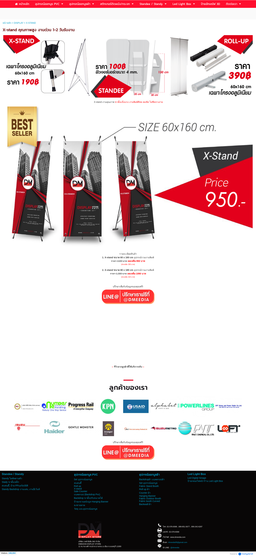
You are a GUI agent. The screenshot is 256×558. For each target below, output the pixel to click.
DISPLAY (18, 23)
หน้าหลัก (7, 23)
